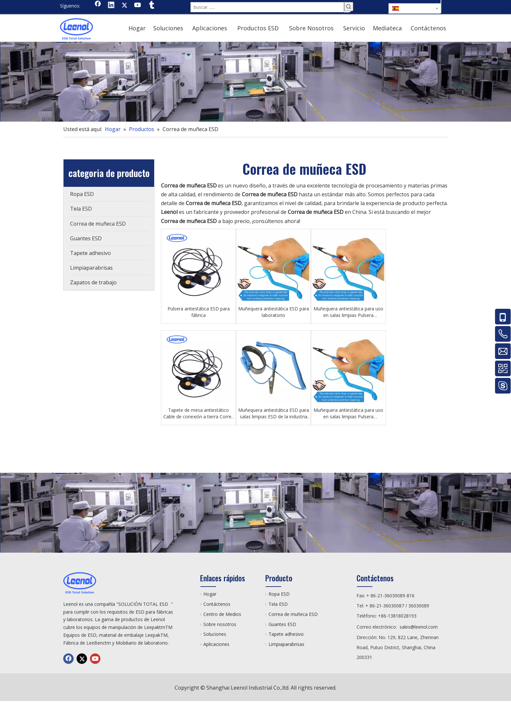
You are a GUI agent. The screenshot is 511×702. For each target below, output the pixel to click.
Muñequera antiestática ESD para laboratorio (273, 312)
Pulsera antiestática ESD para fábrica (199, 312)
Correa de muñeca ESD (293, 614)
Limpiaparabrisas (286, 644)
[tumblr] (151, 5)
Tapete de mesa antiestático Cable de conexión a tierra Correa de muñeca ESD (198, 413)
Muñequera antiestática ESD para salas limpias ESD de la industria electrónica (273, 413)
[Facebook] (98, 5)
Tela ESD (278, 604)
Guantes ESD (282, 624)
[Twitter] (124, 5)
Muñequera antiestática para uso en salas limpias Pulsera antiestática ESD (348, 312)
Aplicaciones (216, 644)
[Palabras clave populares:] (348, 6)
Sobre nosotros (219, 624)
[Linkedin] (111, 5)
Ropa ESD (279, 594)
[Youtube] (138, 5)
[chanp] (255, 82)
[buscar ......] (267, 7)
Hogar (209, 594)
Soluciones (214, 634)
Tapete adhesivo (286, 634)
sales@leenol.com (419, 627)
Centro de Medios (222, 614)
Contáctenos (216, 604)
